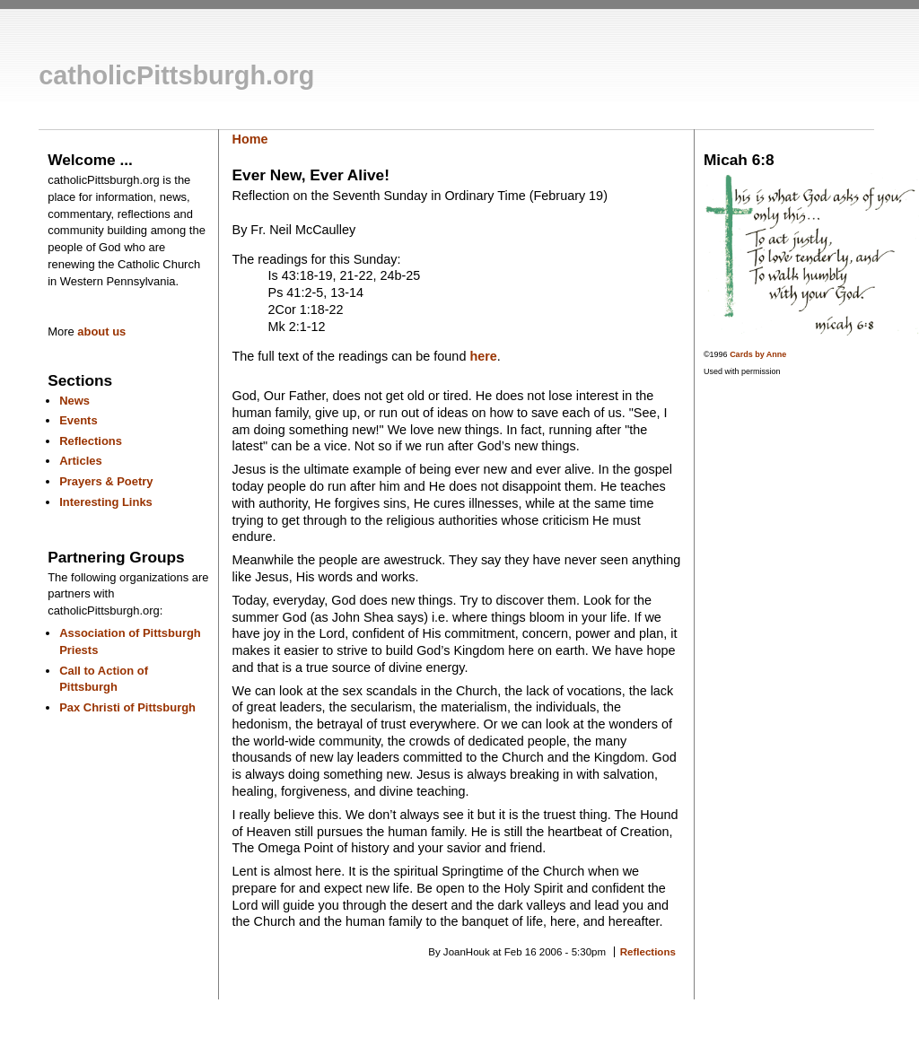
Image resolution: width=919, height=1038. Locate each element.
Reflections (90, 441)
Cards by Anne (758, 354)
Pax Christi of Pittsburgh (127, 707)
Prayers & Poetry (106, 481)
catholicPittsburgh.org (176, 75)
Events (78, 420)
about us (101, 331)
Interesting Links (106, 502)
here (482, 356)
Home (250, 139)
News (74, 400)
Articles (80, 460)
